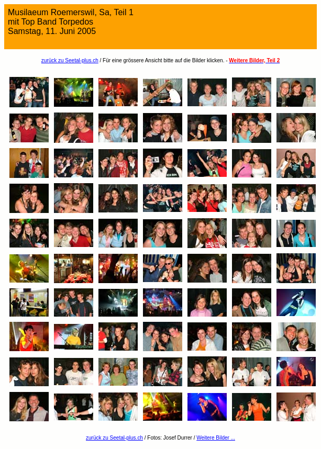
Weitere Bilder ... (215, 438)
